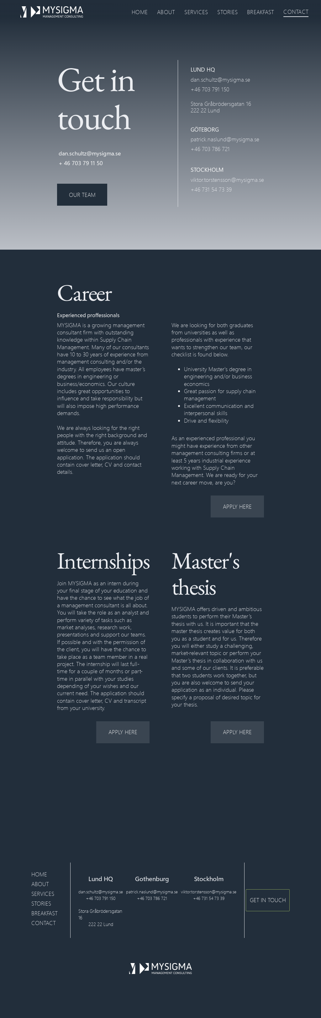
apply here (237, 506)
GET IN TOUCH (268, 900)
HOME (140, 12)
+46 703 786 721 (210, 149)
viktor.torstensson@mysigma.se (227, 179)
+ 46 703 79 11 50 (81, 163)
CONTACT (295, 11)
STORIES (227, 12)
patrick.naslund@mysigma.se (225, 139)
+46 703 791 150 (210, 89)
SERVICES (196, 12)
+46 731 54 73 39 (211, 189)
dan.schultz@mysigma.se (90, 153)
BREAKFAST (260, 12)
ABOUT (166, 12)
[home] (52, 12)
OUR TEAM (82, 194)
